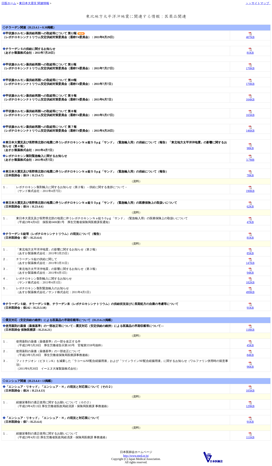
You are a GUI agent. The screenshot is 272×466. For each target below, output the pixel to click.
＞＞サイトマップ (258, 3)
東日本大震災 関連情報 (34, 3)
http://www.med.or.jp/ (136, 455)
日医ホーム (8, 3)
